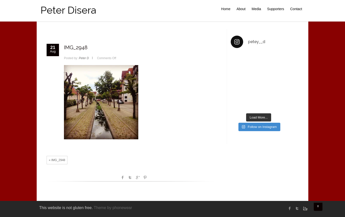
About (241, 9)
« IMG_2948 (57, 160)
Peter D (84, 58)
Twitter (130, 177)
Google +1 (137, 177)
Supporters (275, 9)
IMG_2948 (75, 47)
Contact (296, 9)
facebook (122, 177)
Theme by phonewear (113, 208)
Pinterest (145, 177)
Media (256, 9)
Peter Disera (68, 10)
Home (225, 9)
